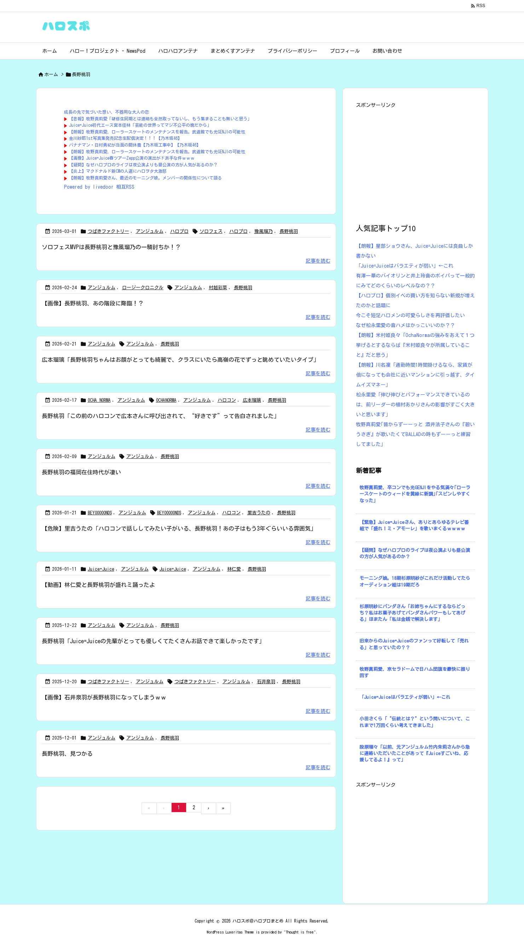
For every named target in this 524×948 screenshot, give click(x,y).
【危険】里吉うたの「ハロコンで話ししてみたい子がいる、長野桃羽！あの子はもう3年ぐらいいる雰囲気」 (179, 528)
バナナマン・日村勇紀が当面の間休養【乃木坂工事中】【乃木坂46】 (135, 145)
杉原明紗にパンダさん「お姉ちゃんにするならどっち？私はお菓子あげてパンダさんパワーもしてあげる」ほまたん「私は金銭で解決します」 (412, 613)
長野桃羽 (289, 231)
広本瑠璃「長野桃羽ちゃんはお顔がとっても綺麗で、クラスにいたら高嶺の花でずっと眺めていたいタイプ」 (180, 359)
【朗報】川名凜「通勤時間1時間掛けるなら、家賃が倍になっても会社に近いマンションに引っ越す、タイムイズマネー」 (415, 374)
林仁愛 (234, 569)
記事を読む (318, 260)
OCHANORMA (166, 400)
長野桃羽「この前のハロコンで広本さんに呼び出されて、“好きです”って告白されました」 (161, 416)
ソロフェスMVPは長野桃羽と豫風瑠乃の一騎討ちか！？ (111, 247)
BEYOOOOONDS (100, 512)
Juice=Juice (101, 569)
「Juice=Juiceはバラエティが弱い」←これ (404, 265)
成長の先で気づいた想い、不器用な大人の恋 (106, 112)
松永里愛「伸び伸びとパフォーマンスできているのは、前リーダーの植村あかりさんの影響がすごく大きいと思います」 (415, 404)
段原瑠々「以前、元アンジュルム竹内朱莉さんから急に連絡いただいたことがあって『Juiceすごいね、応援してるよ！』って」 (414, 753)
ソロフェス (211, 231)
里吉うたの (258, 512)
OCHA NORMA (99, 400)
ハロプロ (179, 231)
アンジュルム (149, 231)
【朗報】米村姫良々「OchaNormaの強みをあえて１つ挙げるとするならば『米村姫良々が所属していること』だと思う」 (415, 345)
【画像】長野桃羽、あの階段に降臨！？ (93, 303)
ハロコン (227, 400)
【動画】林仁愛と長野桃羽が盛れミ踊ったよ (98, 585)
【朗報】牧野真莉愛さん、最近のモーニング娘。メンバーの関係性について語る (145, 178)
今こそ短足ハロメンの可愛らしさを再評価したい (410, 315)
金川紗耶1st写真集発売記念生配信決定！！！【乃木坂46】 (125, 138)
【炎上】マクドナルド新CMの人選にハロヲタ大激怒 (118, 171)
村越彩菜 (218, 287)
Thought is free (300, 932)
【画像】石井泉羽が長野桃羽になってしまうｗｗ (104, 697)
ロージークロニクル (142, 287)
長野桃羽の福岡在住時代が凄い (81, 472)
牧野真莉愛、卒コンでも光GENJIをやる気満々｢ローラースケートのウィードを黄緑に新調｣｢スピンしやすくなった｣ (414, 494)
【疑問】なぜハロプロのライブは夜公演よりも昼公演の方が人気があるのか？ (143, 164)
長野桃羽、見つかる (67, 753)
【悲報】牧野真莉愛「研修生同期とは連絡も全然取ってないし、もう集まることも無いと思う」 (160, 118)
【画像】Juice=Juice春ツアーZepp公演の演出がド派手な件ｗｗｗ (132, 158)
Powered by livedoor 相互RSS (99, 186)
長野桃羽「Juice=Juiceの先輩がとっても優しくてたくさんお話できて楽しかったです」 (153, 641)
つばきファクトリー (108, 231)
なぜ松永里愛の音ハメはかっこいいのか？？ (405, 325)
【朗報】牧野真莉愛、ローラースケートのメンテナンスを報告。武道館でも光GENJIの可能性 (157, 132)
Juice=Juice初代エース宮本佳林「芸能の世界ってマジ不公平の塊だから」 (140, 125)
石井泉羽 (266, 681)
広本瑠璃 (252, 400)
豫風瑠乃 (263, 231)
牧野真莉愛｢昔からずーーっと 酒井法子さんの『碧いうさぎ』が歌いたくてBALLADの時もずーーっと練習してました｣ (415, 434)
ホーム (51, 74)
